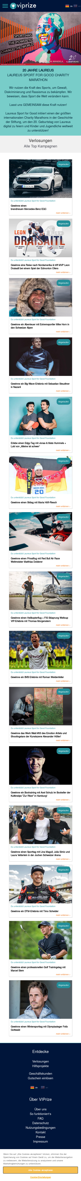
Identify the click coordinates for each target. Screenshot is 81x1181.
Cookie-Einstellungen (40, 1177)
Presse (40, 1136)
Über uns (40, 1109)
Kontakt (41, 1132)
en (79, 6)
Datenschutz (40, 1123)
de (71, 6)
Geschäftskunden (40, 1073)
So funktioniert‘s (40, 1113)
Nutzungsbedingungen (40, 1127)
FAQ (40, 1118)
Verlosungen (40, 1061)
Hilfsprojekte (40, 1066)
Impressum (40, 1141)
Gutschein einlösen (40, 1078)
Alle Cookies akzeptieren (40, 1170)
